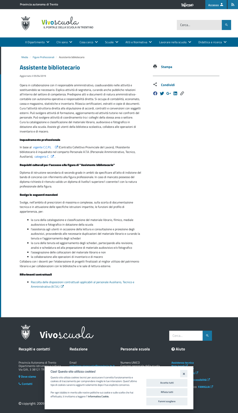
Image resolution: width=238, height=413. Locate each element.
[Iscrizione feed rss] (233, 4)
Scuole (109, 42)
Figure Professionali (43, 57)
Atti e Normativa (136, 42)
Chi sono (62, 42)
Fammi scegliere (167, 401)
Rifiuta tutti (167, 392)
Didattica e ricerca (210, 42)
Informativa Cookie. (98, 396)
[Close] (183, 373)
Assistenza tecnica (182, 362)
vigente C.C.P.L (46, 147)
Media (24, 57)
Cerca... (185, 25)
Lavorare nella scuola (172, 42)
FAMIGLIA (205, 387)
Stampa (166, 66)
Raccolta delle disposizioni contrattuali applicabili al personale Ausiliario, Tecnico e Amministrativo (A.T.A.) (82, 284)
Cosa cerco (86, 42)
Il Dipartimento (35, 42)
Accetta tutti (167, 382)
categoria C (45, 156)
